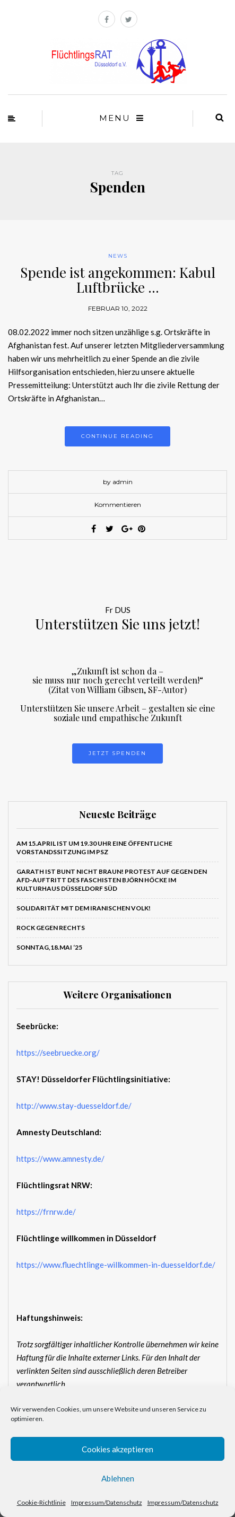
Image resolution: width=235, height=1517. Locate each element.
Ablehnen (117, 1478)
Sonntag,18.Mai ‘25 (49, 947)
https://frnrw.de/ (46, 1211)
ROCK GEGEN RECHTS (50, 928)
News (117, 255)
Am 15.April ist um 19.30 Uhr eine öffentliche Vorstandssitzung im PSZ (94, 847)
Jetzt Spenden (117, 753)
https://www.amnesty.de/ (60, 1158)
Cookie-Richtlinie (41, 1502)
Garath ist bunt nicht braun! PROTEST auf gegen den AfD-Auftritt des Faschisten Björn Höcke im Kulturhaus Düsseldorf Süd (111, 879)
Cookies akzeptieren (117, 1449)
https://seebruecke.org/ (58, 1052)
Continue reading (117, 436)
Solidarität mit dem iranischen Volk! (83, 908)
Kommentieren (117, 504)
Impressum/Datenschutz (106, 1502)
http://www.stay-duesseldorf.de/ (74, 1105)
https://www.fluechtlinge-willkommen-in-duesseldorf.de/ (115, 1264)
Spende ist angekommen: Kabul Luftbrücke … (117, 280)
